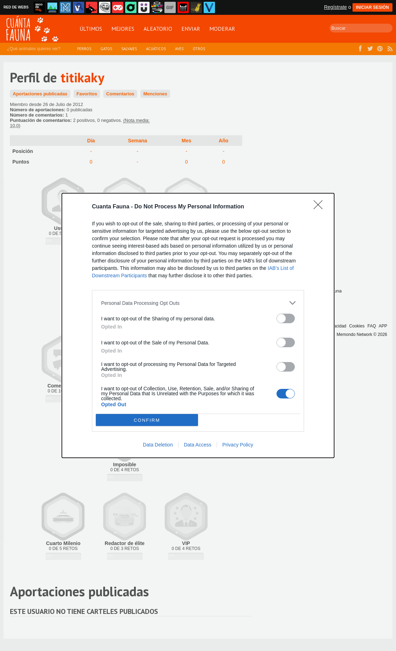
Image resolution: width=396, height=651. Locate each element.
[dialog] (198, 325)
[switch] (285, 318)
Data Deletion (158, 445)
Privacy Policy (237, 445)
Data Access (197, 445)
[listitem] (198, 303)
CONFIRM (147, 420)
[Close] (320, 207)
